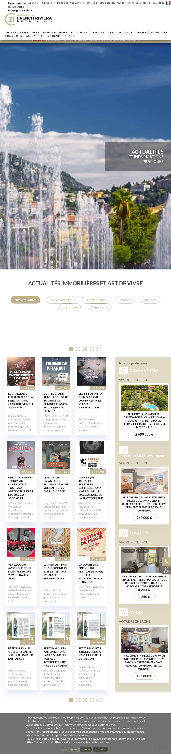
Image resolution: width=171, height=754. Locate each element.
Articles (151, 300)
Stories (125, 300)
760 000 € (144, 679)
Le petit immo (95, 300)
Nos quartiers (61, 300)
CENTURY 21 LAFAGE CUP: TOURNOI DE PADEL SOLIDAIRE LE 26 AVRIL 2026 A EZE (56, 645)
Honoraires (132, 2)
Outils (120, 2)
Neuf (128, 32)
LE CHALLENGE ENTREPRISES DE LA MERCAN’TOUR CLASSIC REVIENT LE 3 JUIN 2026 (21, 562)
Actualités (158, 32)
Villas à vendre (16, 32)
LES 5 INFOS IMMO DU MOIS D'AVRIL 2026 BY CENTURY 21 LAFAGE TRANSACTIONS (90, 562)
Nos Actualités (25, 300)
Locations (79, 32)
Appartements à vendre (49, 32)
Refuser (86, 749)
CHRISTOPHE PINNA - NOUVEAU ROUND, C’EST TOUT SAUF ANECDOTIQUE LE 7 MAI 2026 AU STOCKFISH (20, 649)
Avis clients (99, 307)
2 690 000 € (144, 596)
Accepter (100, 749)
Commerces (13, 36)
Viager (141, 32)
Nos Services (77, 2)
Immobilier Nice (107, 2)
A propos (47, 2)
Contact (144, 2)
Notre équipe (61, 2)
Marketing (91, 2)
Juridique (70, 307)
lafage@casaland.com (20, 10)
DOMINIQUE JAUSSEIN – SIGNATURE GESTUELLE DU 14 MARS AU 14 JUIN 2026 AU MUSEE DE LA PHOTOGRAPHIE (91, 649)
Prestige (114, 32)
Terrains (97, 32)
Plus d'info (71, 749)
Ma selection (157, 2)
